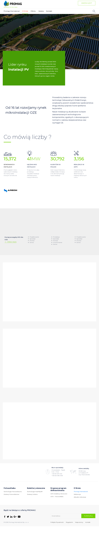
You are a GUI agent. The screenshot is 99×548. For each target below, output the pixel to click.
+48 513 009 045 (57, 474)
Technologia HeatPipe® (34, 491)
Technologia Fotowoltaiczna (13, 491)
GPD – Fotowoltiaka (56, 496)
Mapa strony (79, 522)
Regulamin (69, 522)
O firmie (25, 11)
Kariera (41, 11)
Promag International (12, 11)
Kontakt (49, 11)
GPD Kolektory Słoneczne (58, 494)
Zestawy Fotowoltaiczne (11, 494)
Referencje (77, 494)
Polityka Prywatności (57, 522)
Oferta (33, 11)
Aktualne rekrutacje (80, 497)
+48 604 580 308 (57, 475)
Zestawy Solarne (32, 494)
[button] (86, 3)
